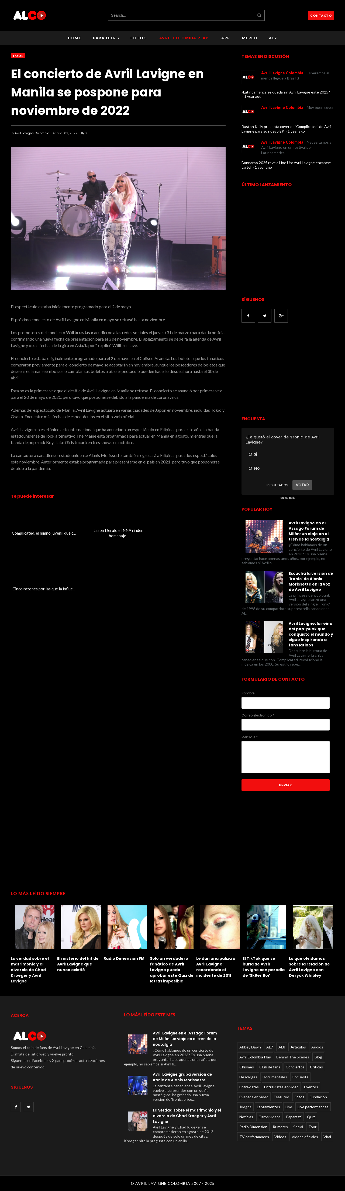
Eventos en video (253, 1097)
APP (225, 38)
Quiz (311, 1116)
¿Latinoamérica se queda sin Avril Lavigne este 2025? (286, 92)
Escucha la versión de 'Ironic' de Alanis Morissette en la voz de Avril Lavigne (311, 581)
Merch (249, 38)
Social (298, 1126)
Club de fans (269, 1067)
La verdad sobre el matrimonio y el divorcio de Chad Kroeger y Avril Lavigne (30, 970)
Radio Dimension (253, 1126)
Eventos (311, 1087)
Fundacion (318, 1097)
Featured (281, 1097)
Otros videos (269, 1116)
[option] (34, 943)
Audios (317, 1047)
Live (288, 1107)
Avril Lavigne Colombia (32, 133)
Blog (318, 1057)
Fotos (138, 38)
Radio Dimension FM (124, 958)
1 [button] (169, 991)
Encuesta (300, 1077)
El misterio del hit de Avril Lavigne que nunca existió (78, 964)
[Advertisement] (287, 370)
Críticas (316, 1067)
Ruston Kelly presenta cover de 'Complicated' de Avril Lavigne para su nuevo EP (287, 128)
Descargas (248, 1077)
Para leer (106, 38)
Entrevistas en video (281, 1087)
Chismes (246, 1067)
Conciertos (295, 1067)
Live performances (313, 1107)
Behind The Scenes (292, 1057)
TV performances (254, 1136)
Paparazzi (294, 1116)
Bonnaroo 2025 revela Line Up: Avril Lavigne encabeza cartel (287, 164)
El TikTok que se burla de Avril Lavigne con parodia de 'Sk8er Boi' (264, 967)
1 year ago (252, 96)
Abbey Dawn (250, 1047)
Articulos (298, 1047)
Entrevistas (249, 1087)
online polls (287, 497)
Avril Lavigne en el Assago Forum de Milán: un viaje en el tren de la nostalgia (309, 531)
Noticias (246, 1116)
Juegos (245, 1107)
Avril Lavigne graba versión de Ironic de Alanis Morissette (182, 1077)
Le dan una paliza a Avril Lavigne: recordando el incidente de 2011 (215, 967)
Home (74, 38)
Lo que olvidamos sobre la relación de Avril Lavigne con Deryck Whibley (309, 967)
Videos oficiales (305, 1136)
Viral (327, 1136)
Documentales (275, 1077)
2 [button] (175, 991)
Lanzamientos (268, 1107)
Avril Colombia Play (183, 38)
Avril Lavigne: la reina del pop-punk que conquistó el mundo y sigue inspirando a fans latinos (311, 634)
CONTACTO (321, 15)
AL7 (273, 38)
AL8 (281, 1047)
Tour (18, 56)
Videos (280, 1136)
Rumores (280, 1126)
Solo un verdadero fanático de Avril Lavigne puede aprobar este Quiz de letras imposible (172, 970)
